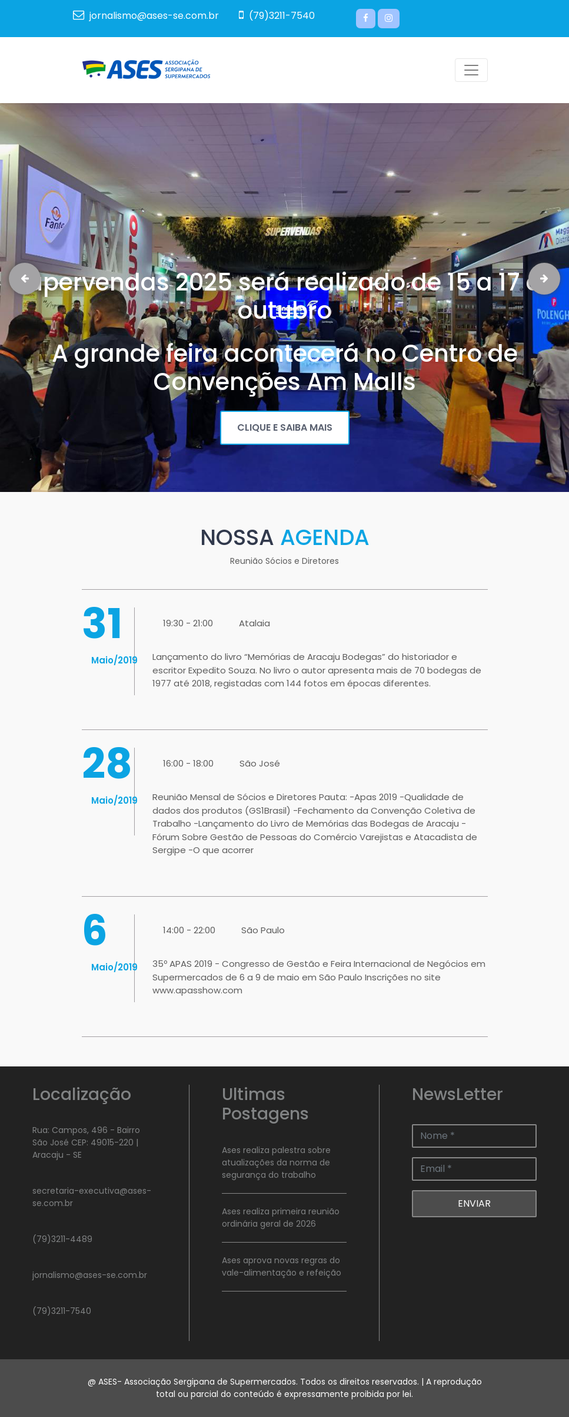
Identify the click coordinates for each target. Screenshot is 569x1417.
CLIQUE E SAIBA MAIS (284, 427)
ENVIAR (474, 1203)
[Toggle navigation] (471, 70)
